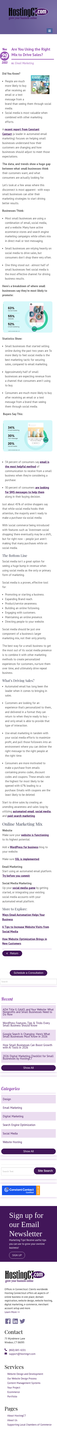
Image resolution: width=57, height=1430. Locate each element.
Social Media (10, 1133)
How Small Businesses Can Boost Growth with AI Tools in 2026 (27, 1046)
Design (7, 1099)
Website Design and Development (25, 1374)
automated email (23, 811)
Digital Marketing (13, 1116)
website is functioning (35, 835)
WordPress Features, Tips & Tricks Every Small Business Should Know (26, 1024)
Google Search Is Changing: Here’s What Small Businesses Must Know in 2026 (26, 1035)
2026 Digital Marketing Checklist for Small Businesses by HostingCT (28, 1057)
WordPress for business (24, 847)
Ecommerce (13, 1392)
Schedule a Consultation (28, 972)
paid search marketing (21, 816)
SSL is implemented (27, 859)
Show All (28, 1067)
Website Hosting (12, 1142)
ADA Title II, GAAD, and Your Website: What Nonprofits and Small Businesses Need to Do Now (28, 1012)
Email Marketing (12, 1107)
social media (43, 811)
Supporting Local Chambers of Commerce (29, 1424)
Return (12, 953)
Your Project (13, 1387)
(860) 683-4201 (15, 1350)
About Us (12, 1420)
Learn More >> (12, 1312)
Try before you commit (16, 876)
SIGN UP (17, 1255)
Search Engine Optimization (19, 1125)
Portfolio (12, 1396)
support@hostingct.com (20, 1354)
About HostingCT (16, 1415)
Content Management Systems (23, 1383)
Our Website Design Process (22, 1378)
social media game (23, 888)
